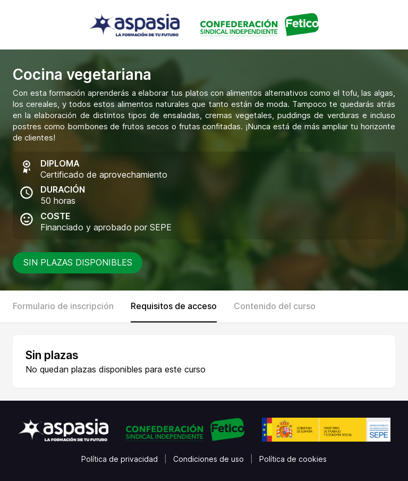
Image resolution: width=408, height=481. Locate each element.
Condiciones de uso (208, 458)
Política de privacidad (119, 458)
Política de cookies (293, 458)
